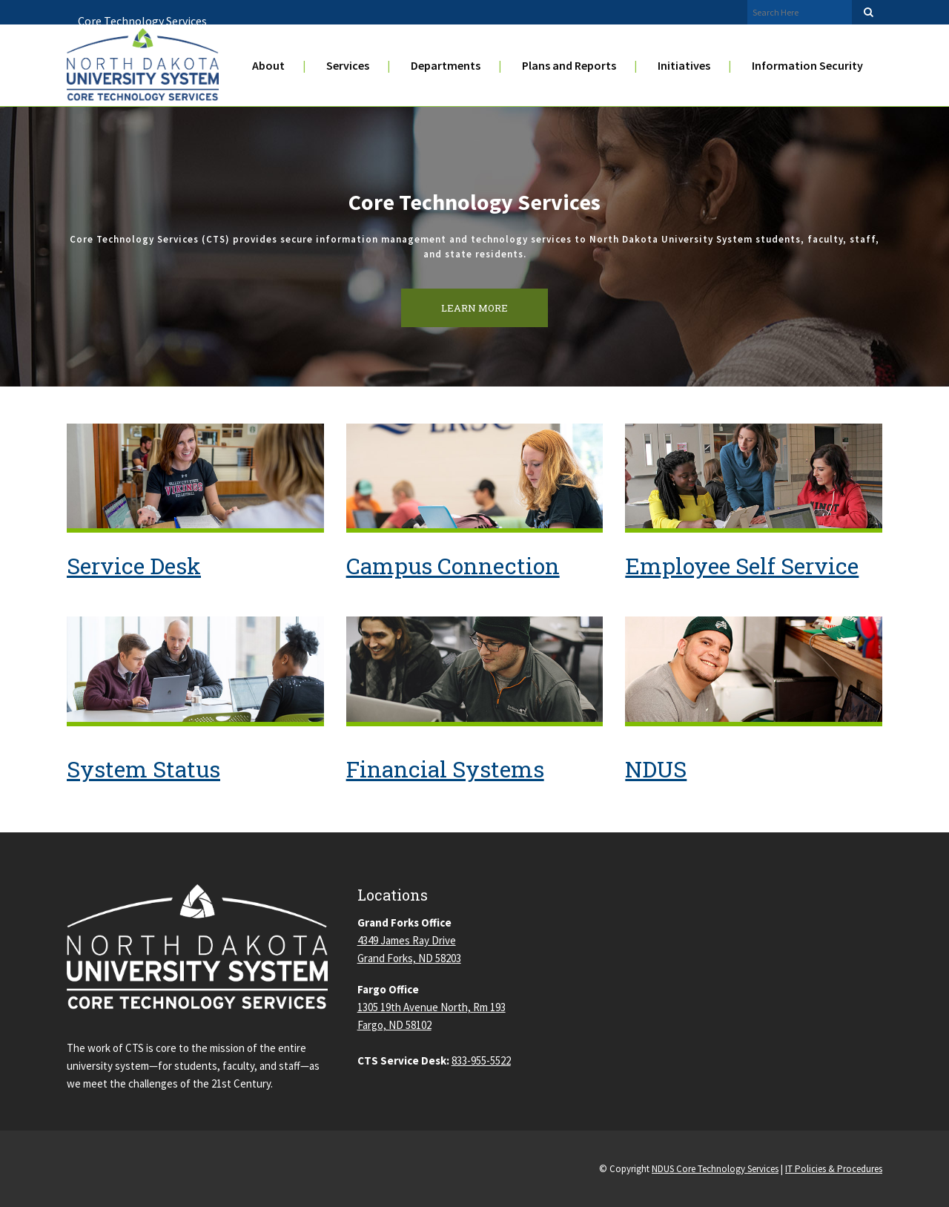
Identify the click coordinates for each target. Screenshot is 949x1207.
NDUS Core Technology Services (715, 1168)
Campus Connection (453, 565)
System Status (143, 768)
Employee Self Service (742, 565)
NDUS (656, 768)
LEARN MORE (474, 308)
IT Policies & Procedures (833, 1168)
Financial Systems (445, 768)
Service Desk (134, 565)
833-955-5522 (481, 1060)
